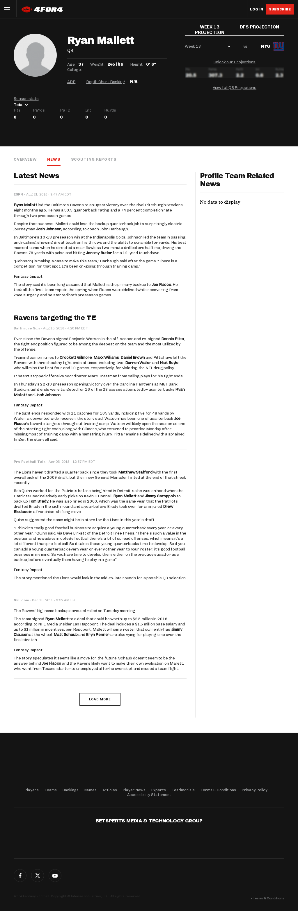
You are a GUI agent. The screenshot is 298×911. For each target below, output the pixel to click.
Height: (136, 64)
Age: (71, 64)
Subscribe (280, 9)
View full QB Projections (234, 86)
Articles (109, 790)
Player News (134, 790)
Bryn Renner (97, 634)
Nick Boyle (169, 362)
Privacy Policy (254, 790)
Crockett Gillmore (76, 357)
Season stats (26, 98)
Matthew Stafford (135, 472)
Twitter (37, 875)
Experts (158, 790)
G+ (55, 875)
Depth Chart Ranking (105, 81)
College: (74, 69)
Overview (25, 159)
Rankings (71, 790)
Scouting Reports (94, 159)
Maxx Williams (106, 357)
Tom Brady (38, 501)
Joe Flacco (161, 284)
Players (32, 790)
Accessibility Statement (149, 794)
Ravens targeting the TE (55, 317)
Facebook (20, 875)
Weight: (97, 64)
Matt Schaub (66, 634)
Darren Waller (138, 362)
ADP (71, 81)
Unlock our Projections (235, 60)
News (53, 159)
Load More (100, 699)
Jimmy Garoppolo (160, 496)
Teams (51, 790)
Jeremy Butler (99, 252)
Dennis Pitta (172, 338)
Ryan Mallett (25, 204)
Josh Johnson (48, 229)
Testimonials (183, 790)
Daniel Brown (132, 357)
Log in (256, 9)
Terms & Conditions (218, 790)
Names (90, 790)
